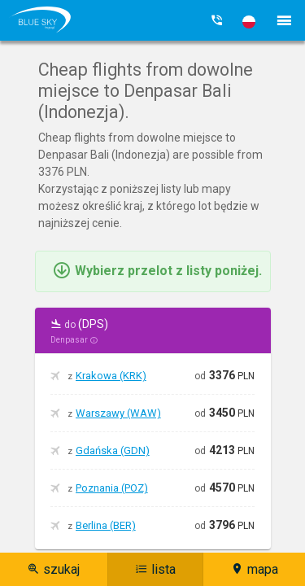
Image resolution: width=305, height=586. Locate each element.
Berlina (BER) (106, 525)
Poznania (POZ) (112, 488)
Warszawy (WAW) (118, 413)
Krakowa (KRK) (111, 376)
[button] (249, 22)
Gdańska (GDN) (113, 450)
